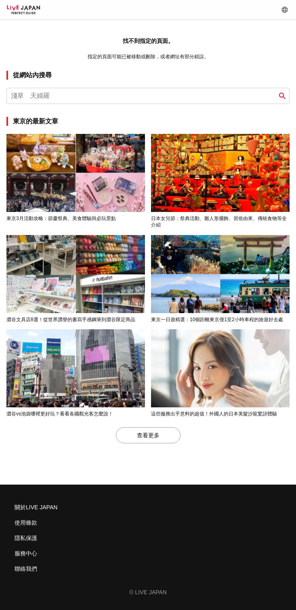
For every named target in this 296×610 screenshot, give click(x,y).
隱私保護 (26, 538)
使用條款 (26, 522)
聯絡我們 (26, 569)
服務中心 (26, 553)
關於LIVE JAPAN (36, 507)
